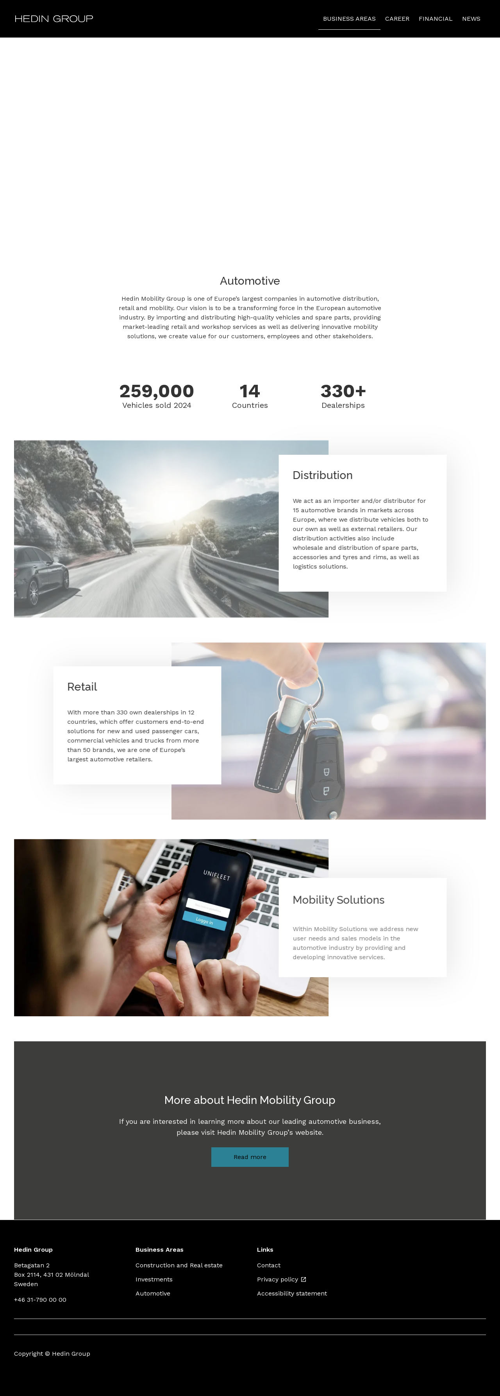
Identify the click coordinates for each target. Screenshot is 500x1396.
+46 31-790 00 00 (40, 1299)
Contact (268, 1265)
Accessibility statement (292, 1293)
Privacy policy (282, 1279)
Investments (154, 1279)
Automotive (153, 1293)
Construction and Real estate (179, 1265)
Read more (250, 1157)
